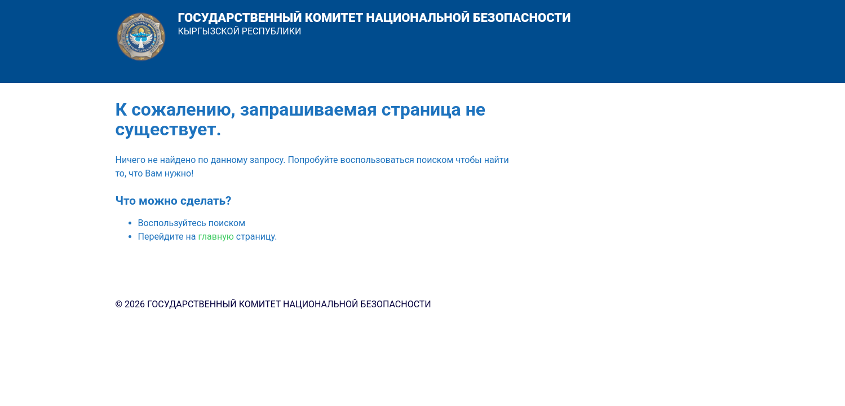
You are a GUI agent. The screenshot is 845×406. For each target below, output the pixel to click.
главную (215, 236)
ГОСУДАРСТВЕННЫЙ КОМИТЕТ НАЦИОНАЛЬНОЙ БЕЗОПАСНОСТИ (374, 18)
